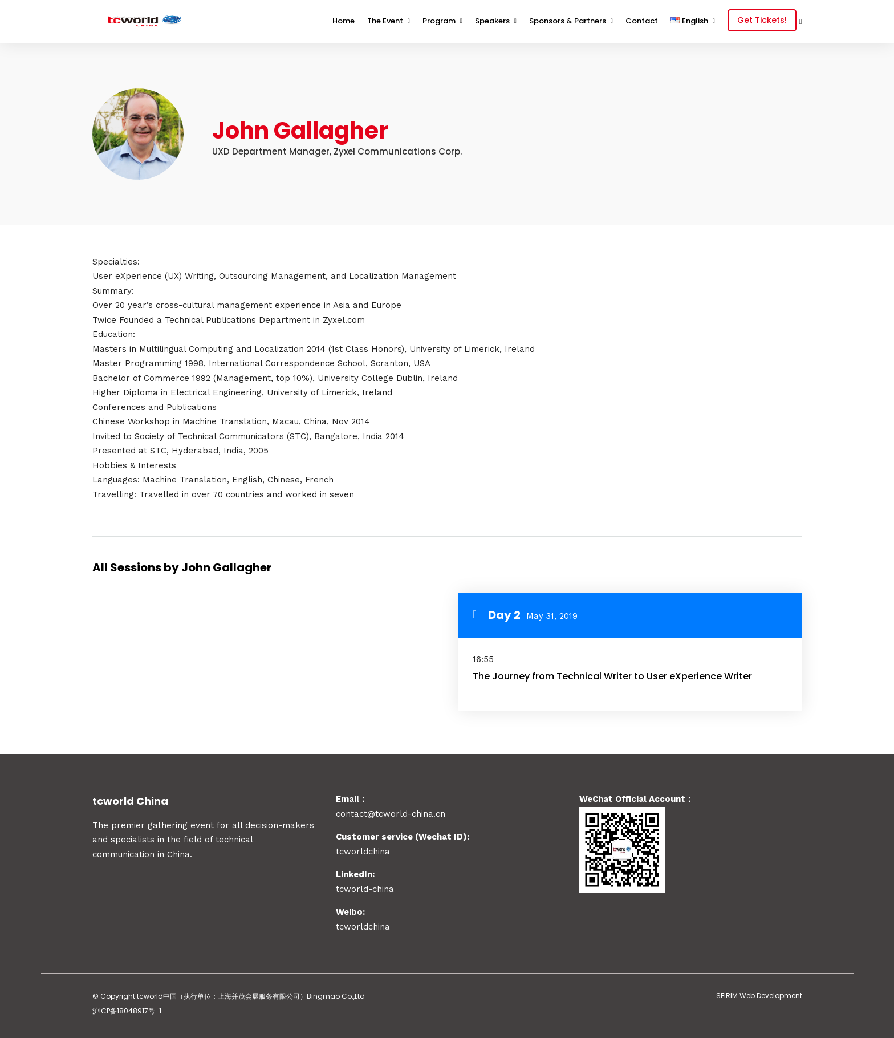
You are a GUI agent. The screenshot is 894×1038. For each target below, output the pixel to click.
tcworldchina (363, 927)
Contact (641, 20)
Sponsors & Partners (567, 20)
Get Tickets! (762, 20)
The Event (385, 20)
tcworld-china (365, 889)
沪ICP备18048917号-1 (126, 1011)
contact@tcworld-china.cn (390, 814)
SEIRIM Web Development (759, 995)
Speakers (492, 20)
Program (439, 20)
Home (343, 20)
